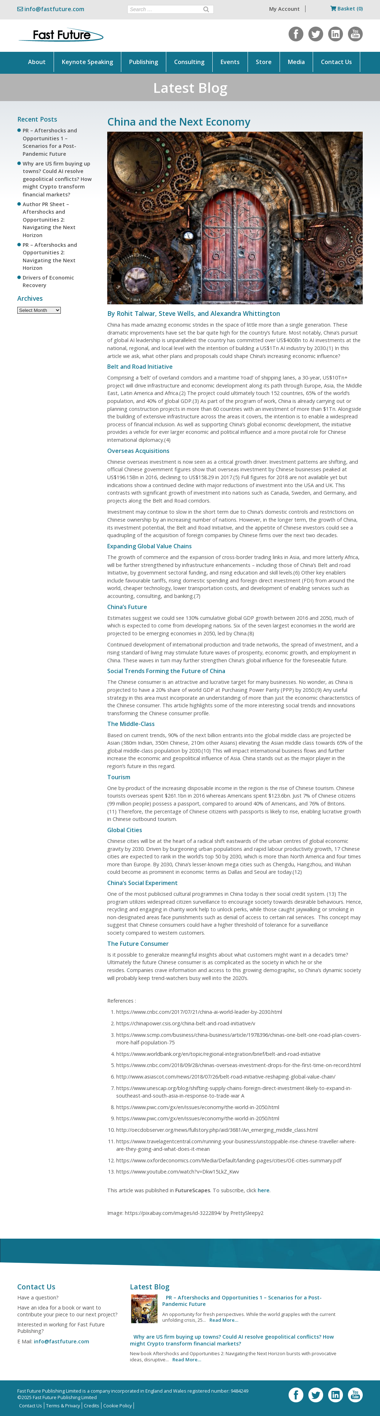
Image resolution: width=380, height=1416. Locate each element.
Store (264, 62)
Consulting (189, 62)
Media (296, 62)
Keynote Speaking (87, 62)
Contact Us (336, 62)
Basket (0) (346, 8)
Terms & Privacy (63, 1405)
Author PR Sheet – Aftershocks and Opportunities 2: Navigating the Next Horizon (49, 220)
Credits (91, 1405)
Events (230, 62)
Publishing (143, 62)
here (264, 1190)
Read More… (223, 1320)
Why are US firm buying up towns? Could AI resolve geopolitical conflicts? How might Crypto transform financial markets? (57, 179)
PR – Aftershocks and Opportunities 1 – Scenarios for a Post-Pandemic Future (242, 1300)
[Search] (206, 9)
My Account (284, 8)
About (37, 62)
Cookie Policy (117, 1405)
